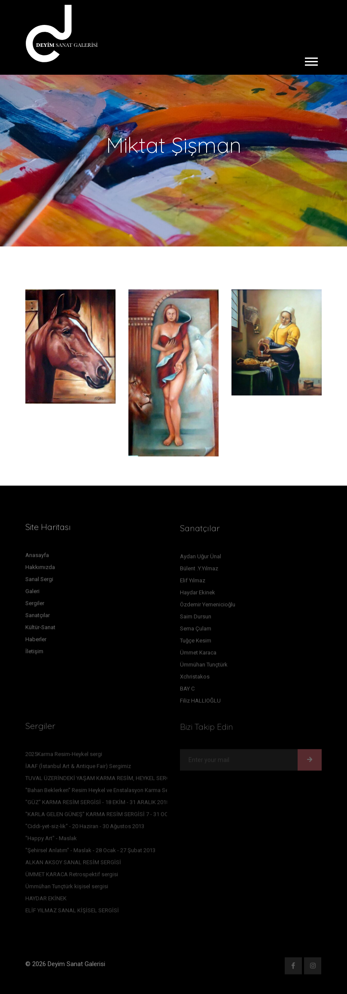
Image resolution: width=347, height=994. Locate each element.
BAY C (187, 691)
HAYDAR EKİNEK (46, 901)
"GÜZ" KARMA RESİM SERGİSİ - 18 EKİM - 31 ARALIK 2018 (97, 805)
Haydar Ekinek (197, 595)
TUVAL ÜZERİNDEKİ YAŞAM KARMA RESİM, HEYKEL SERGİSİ (101, 781)
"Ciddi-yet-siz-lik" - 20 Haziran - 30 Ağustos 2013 (84, 829)
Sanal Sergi (39, 582)
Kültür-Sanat (40, 630)
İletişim (34, 654)
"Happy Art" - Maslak (51, 841)
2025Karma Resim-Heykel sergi (63, 757)
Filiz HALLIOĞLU (200, 703)
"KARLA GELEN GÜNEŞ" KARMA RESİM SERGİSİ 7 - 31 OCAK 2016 (107, 817)
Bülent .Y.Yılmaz (199, 571)
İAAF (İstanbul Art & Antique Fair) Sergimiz (78, 769)
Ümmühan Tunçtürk (204, 667)
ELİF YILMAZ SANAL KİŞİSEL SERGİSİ (72, 913)
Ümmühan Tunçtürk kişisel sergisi (66, 889)
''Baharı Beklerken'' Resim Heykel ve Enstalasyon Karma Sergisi (102, 793)
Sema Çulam (195, 631)
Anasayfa (37, 558)
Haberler (35, 642)
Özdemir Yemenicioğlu (207, 607)
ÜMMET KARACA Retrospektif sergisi (71, 877)
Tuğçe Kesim (195, 643)
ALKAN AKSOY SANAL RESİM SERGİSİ (73, 865)
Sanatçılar (37, 618)
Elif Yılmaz (192, 583)
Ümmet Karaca (198, 655)
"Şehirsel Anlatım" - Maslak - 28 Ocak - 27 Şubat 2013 (90, 853)
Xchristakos (195, 679)
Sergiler (34, 606)
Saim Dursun (195, 619)
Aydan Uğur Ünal (200, 559)
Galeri (32, 594)
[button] (311, 60)
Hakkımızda (40, 570)
